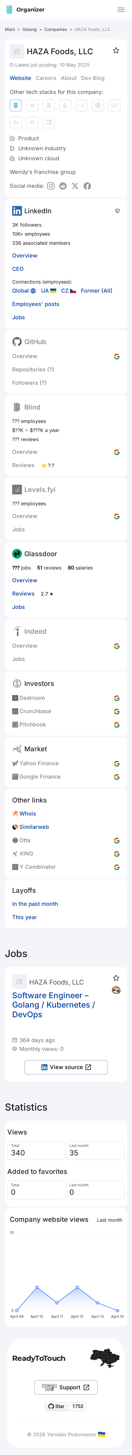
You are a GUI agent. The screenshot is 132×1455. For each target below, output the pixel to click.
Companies (55, 29)
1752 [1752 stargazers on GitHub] (77, 1406)
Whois (27, 813)
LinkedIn (37, 211)
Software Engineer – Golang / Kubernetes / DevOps (53, 1005)
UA (45, 290)
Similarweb (34, 827)
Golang (30, 29)
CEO (18, 269)
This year (24, 917)
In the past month (35, 904)
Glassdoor (40, 554)
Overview (24, 255)
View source (66, 1067)
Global (20, 290)
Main (10, 29)
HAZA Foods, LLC (56, 982)
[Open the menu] (121, 10)
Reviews (23, 593)
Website (20, 78)
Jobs (18, 317)
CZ (65, 290)
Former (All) (97, 290)
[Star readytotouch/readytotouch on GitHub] (56, 1406)
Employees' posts (35, 304)
